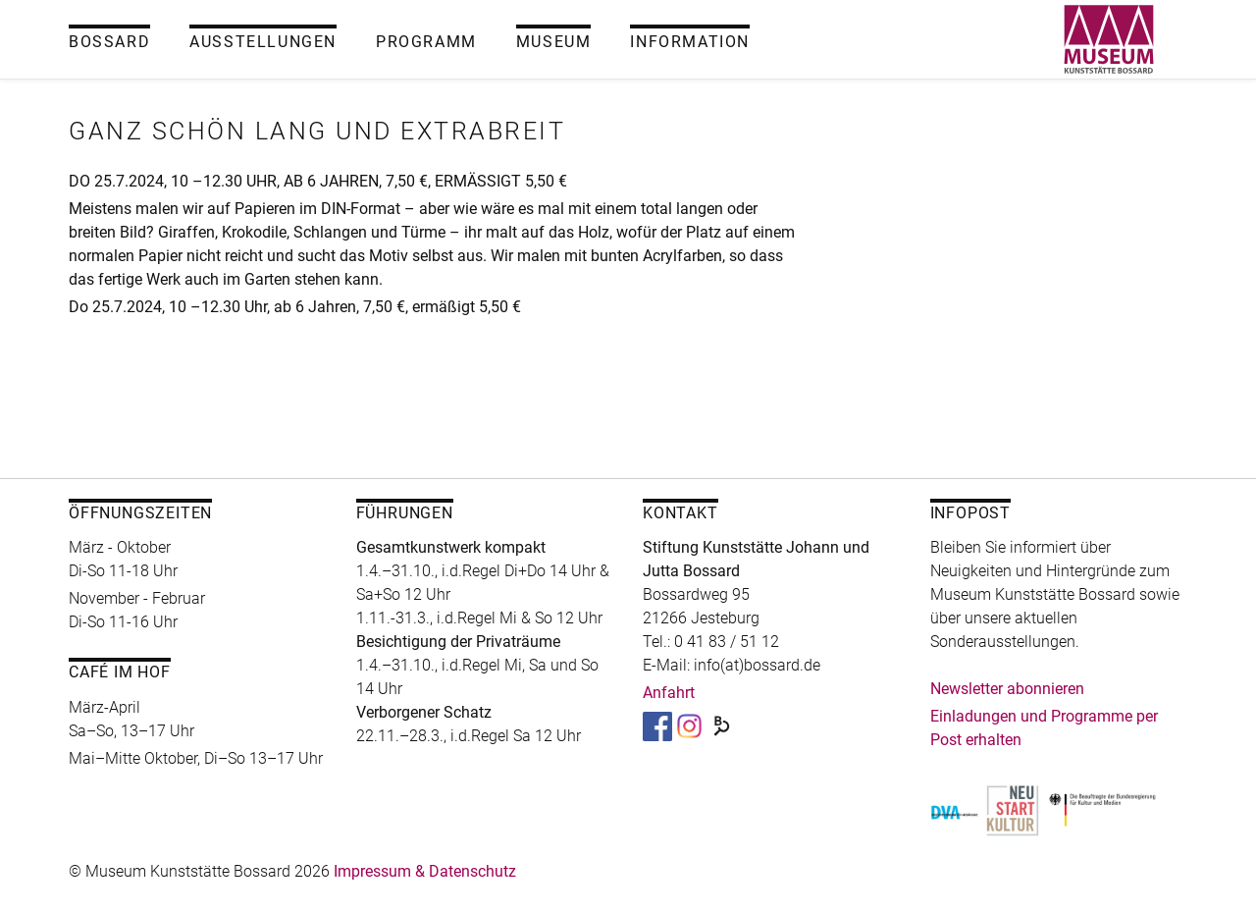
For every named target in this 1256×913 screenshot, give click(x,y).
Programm (426, 41)
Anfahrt (669, 692)
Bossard (109, 41)
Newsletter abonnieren (1007, 688)
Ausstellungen (263, 41)
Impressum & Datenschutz (425, 871)
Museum (554, 41)
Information (690, 41)
